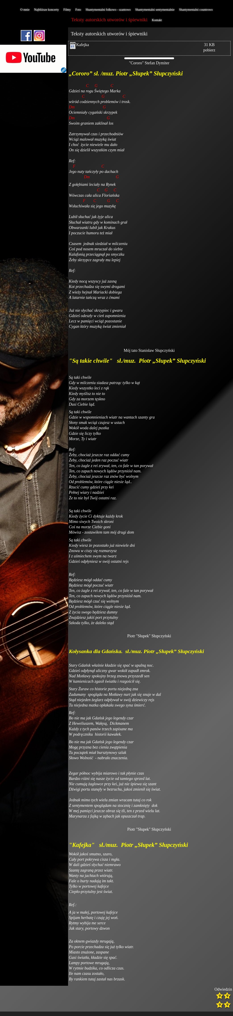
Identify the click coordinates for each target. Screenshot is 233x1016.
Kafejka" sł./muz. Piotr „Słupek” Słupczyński (130, 845)
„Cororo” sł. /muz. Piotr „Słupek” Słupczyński (126, 73)
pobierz (209, 50)
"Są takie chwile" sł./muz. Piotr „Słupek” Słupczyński (138, 360)
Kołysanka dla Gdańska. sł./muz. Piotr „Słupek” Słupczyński (137, 651)
